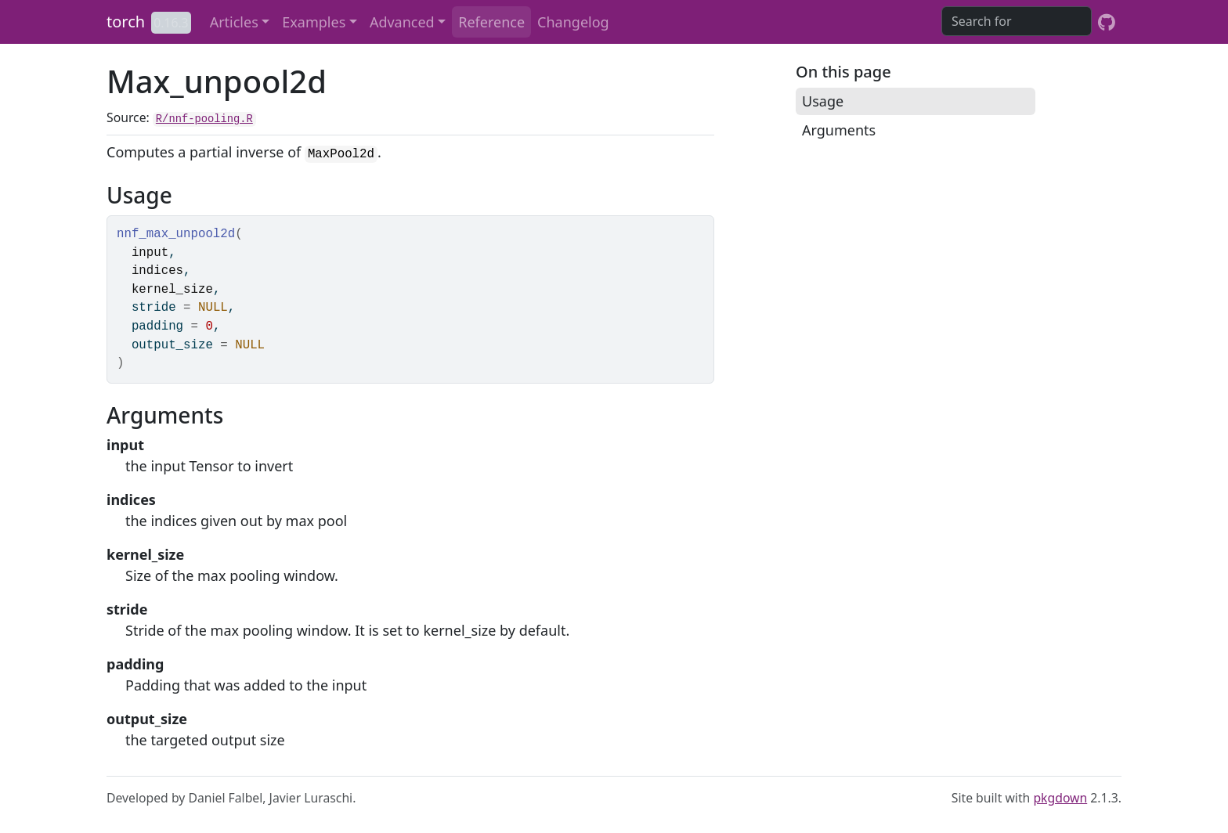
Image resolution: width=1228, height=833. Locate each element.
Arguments (839, 130)
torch (126, 21)
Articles (234, 22)
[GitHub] (1106, 22)
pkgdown (1060, 797)
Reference (491, 22)
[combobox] (1016, 21)
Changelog (573, 22)
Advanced (402, 22)
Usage (822, 101)
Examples (313, 22)
